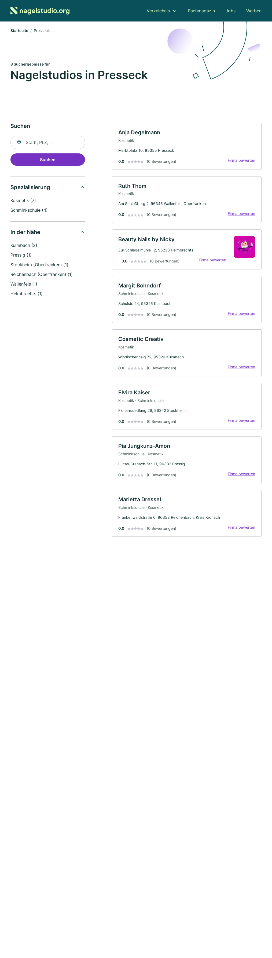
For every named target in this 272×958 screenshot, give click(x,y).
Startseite (19, 30)
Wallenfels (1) (23, 284)
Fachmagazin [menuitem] (201, 10)
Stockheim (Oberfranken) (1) (39, 265)
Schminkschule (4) (29, 210)
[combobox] (47, 142)
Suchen (48, 160)
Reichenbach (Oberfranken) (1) (41, 274)
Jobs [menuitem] (231, 10)
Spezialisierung (30, 187)
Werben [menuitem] (254, 10)
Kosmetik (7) (23, 200)
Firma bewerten (241, 160)
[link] (187, 146)
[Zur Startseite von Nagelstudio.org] (39, 11)
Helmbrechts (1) (26, 294)
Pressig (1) (21, 255)
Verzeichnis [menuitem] (158, 10)
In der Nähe (25, 232)
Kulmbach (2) (23, 245)
